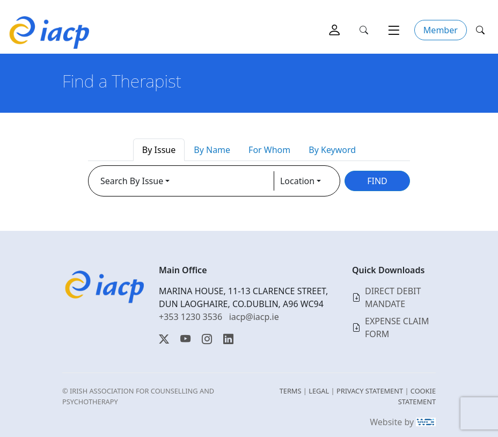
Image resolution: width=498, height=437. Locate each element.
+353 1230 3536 (190, 317)
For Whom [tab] (269, 150)
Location (297, 181)
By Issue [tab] (158, 150)
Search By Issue (131, 181)
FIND (377, 181)
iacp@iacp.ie (254, 317)
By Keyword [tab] (332, 150)
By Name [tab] (212, 150)
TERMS (291, 391)
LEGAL (319, 391)
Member (440, 30)
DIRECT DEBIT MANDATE (393, 297)
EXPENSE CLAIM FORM (397, 327)
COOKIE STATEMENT (417, 396)
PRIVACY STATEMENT (369, 391)
